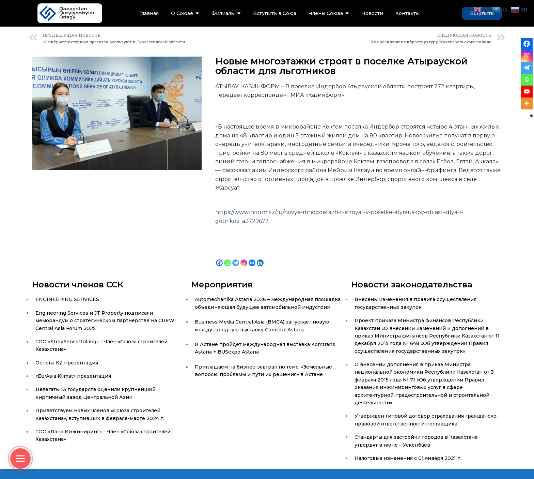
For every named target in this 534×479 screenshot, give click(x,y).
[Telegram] (235, 258)
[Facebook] (219, 258)
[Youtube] (527, 92)
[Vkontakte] (252, 258)
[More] (527, 103)
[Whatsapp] (227, 258)
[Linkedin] (260, 258)
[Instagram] (243, 258)
